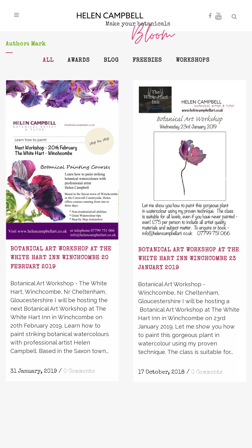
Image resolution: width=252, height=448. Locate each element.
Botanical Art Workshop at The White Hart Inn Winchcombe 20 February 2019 (60, 258)
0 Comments (79, 371)
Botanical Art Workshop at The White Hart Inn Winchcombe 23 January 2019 (188, 259)
